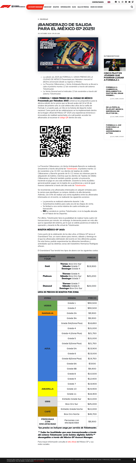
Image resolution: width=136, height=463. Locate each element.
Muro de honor (96, 7)
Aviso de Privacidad (39, 461)
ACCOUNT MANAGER (35, 7)
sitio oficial (72, 442)
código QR (64, 118)
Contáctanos (98, 2)
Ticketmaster (71, 169)
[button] (42, 54)
